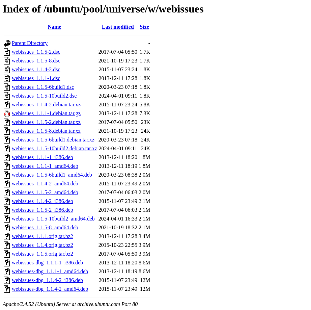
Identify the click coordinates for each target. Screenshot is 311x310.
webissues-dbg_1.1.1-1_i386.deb (47, 262)
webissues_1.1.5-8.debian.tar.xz (46, 131)
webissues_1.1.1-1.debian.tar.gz (46, 113)
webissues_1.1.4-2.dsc (36, 69)
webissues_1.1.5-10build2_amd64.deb (53, 219)
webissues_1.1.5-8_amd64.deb (45, 227)
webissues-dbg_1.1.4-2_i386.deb (47, 280)
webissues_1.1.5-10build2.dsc (44, 96)
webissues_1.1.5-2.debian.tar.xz (46, 122)
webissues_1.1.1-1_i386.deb (42, 157)
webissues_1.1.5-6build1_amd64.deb (52, 175)
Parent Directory (30, 43)
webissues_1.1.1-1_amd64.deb (45, 166)
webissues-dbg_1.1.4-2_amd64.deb (50, 289)
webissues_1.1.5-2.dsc (36, 52)
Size (144, 27)
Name (54, 27)
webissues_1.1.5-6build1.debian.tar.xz (53, 140)
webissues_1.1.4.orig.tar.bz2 (42, 245)
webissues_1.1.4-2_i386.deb (42, 201)
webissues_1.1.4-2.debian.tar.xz (46, 104)
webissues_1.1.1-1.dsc (36, 78)
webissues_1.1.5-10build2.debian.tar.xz (54, 148)
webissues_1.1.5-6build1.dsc (43, 87)
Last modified (118, 27)
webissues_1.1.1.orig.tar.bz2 (42, 236)
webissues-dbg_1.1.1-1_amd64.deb (50, 271)
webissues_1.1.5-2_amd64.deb (45, 192)
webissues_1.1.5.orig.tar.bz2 (42, 254)
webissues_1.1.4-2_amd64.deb (45, 183)
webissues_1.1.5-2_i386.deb (42, 210)
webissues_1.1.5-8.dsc (36, 60)
